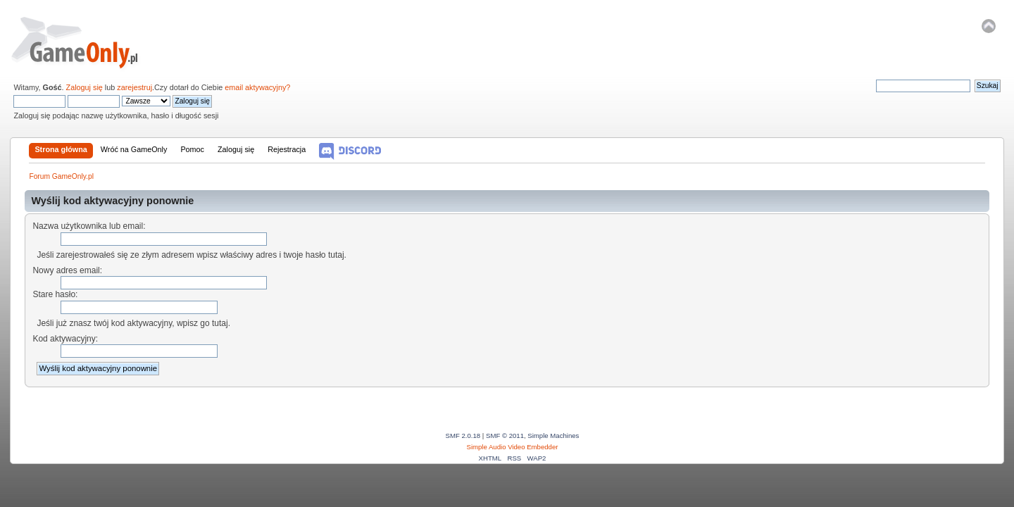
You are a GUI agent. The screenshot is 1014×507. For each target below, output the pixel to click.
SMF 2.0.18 (463, 435)
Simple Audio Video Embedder (512, 447)
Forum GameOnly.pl (84, 42)
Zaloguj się (84, 87)
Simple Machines (553, 435)
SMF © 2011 (505, 435)
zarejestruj (134, 87)
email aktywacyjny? (257, 87)
